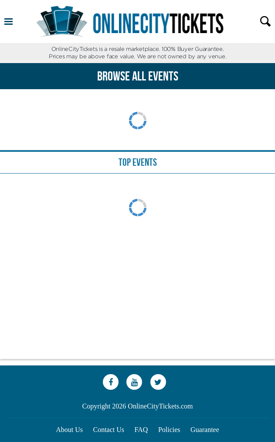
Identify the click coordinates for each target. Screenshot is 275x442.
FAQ (141, 429)
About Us (69, 429)
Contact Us (109, 429)
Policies (169, 429)
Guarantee (204, 429)
